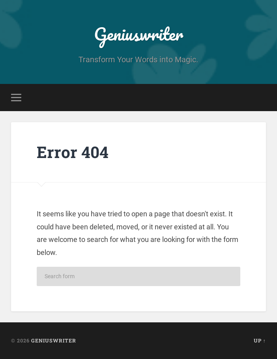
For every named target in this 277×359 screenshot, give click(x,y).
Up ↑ (260, 340)
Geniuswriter (138, 34)
